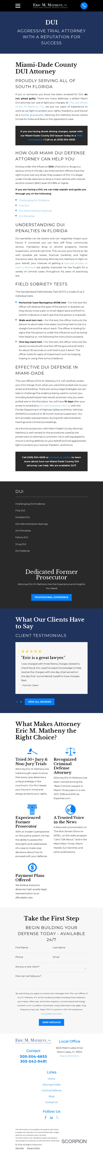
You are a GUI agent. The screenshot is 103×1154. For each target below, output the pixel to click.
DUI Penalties (27, 216)
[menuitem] (51, 504)
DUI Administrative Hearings (35, 210)
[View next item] (21, 702)
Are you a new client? (27, 967)
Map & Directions (69, 1056)
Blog (51, 1096)
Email (56, 957)
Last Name (59, 947)
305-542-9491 (33, 1061)
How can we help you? (28, 976)
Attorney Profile (51, 1084)
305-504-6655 (33, 1056)
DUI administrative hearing (54, 405)
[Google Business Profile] (51, 1117)
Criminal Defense (51, 1090)
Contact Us (51, 1102)
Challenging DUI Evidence (34, 200)
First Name (21, 947)
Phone (19, 957)
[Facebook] (45, 1117)
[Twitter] (57, 1117)
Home (51, 1079)
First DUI (24, 205)
